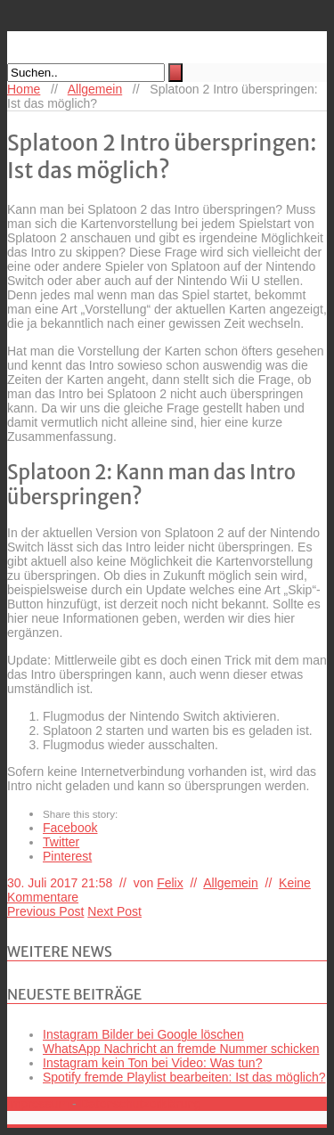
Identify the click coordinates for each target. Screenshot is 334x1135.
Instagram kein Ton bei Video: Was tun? (152, 1063)
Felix (170, 883)
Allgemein (95, 89)
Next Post (114, 911)
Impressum (38, 1104)
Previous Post (45, 911)
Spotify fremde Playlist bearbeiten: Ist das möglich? (184, 1077)
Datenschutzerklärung (140, 1104)
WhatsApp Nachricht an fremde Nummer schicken (181, 1048)
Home (23, 89)
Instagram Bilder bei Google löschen (143, 1034)
